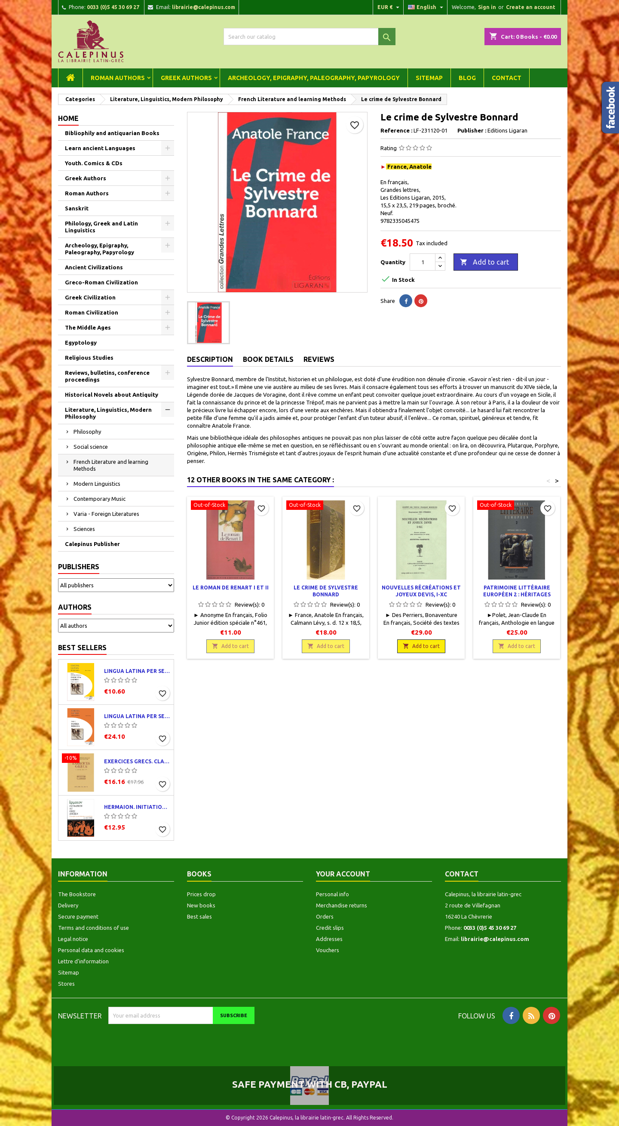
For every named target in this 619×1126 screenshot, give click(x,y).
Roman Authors (118, 77)
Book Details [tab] (268, 359)
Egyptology (81, 342)
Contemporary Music (100, 499)
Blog (467, 77)
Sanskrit (77, 208)
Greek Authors (186, 77)
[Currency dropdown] (389, 7)
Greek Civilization (90, 297)
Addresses (329, 939)
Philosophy (87, 432)
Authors (75, 607)
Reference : (396, 130)
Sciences (84, 529)
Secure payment (78, 916)
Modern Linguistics (97, 484)
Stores (66, 984)
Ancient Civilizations (94, 267)
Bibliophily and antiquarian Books (112, 133)
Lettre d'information (83, 961)
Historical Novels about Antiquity (111, 395)
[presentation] (180, 1041)
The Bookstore (77, 894)
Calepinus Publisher (92, 544)
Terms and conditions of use (93, 928)
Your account (343, 874)
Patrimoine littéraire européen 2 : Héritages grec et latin (517, 594)
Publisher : (471, 130)
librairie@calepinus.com (203, 7)
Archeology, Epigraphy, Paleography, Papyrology (314, 77)
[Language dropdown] (426, 7)
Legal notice (73, 939)
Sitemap (429, 77)
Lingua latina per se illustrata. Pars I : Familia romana (137, 716)
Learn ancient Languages (100, 148)
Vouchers (327, 950)
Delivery (68, 905)
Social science (91, 447)
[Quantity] (422, 262)
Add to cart (484, 262)
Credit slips (330, 928)
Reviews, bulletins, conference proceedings (107, 376)
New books (201, 905)
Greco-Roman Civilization (101, 282)
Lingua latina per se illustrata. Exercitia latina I (137, 671)
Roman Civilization (91, 312)
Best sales (199, 916)
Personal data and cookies (91, 950)
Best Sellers (82, 647)
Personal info (332, 894)
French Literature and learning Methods (111, 465)
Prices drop (201, 894)
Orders (325, 916)
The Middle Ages (88, 327)
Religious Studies (89, 358)
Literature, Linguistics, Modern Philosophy (108, 413)
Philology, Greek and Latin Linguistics (101, 226)
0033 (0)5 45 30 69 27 (113, 7)
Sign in (487, 7)
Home (68, 118)
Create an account (530, 7)
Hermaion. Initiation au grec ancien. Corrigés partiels (137, 807)
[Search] (309, 36)
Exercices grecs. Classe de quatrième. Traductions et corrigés (137, 761)
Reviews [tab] (318, 359)
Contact (506, 77)
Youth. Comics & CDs (94, 163)
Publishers (78, 567)
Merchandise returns (341, 905)
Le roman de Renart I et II (231, 587)
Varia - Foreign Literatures (106, 514)
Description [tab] (210, 359)
